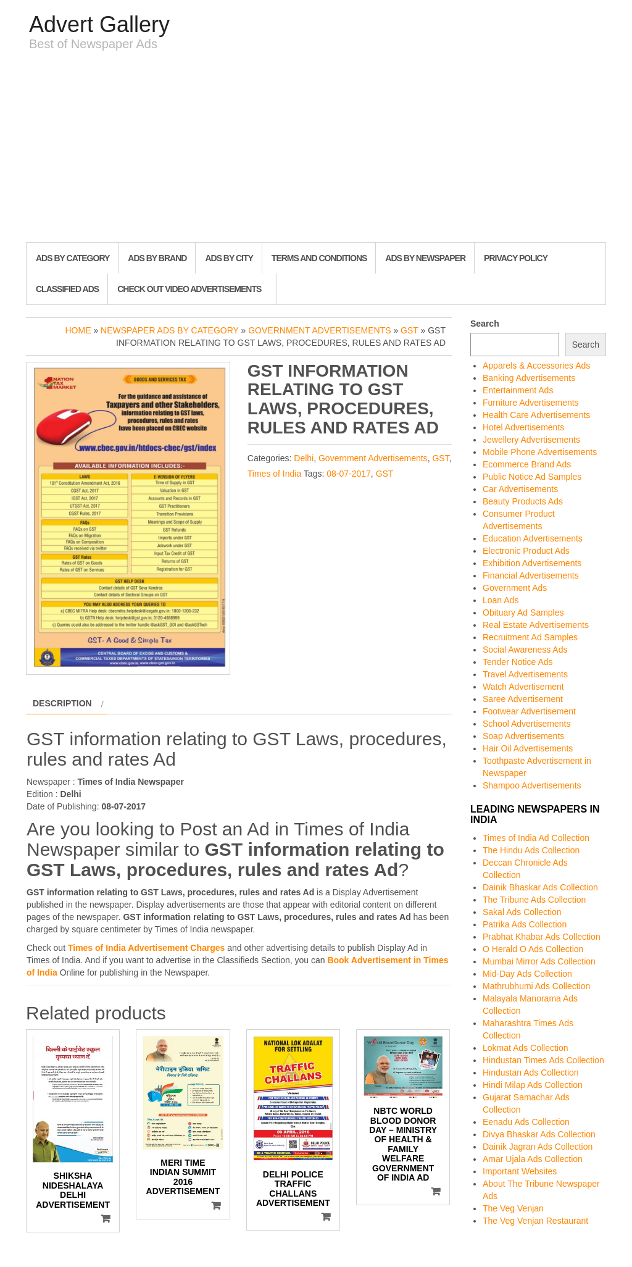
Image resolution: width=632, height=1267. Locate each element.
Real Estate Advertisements (536, 625)
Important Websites (520, 1171)
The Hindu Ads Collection (531, 850)
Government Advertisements (319, 330)
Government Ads (515, 588)
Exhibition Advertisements (532, 563)
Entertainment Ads (518, 390)
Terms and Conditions (319, 258)
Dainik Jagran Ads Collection (537, 1147)
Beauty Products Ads (523, 501)
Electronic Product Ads (526, 551)
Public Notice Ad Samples (532, 477)
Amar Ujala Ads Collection (533, 1159)
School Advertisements (526, 724)
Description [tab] (62, 703)
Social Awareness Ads (525, 649)
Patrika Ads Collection (525, 924)
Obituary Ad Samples (523, 612)
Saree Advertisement (523, 699)
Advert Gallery (99, 24)
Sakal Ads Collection (522, 912)
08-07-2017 (348, 474)
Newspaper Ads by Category (170, 330)
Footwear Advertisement (529, 711)
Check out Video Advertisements (189, 289)
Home (78, 330)
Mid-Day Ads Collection (527, 974)
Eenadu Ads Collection (526, 1122)
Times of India (274, 474)
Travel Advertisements (525, 674)
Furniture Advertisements (531, 403)
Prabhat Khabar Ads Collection (542, 937)
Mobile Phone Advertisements (540, 452)
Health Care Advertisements (536, 415)
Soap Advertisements (523, 736)
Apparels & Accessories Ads (536, 365)
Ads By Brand (157, 258)
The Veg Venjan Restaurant (535, 1221)
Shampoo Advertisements (532, 785)
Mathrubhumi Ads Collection (536, 986)
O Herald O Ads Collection (533, 949)
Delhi (304, 458)
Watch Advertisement (523, 687)
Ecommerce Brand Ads (527, 464)
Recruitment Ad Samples (530, 637)
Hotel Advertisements (523, 427)
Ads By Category (72, 258)
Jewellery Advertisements (531, 440)
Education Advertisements (533, 538)
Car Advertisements (520, 489)
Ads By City (228, 258)
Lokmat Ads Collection (525, 1048)
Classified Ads (67, 289)
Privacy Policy (515, 258)
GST (409, 330)
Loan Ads (500, 600)
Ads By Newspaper (425, 258)
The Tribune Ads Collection (534, 900)
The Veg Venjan (513, 1208)
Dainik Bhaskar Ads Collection (540, 887)
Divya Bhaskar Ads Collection (539, 1134)
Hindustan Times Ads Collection (543, 1060)
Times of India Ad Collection (536, 838)
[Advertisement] (316, 149)
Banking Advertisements (529, 378)
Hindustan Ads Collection (531, 1072)
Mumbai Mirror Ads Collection (539, 961)
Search (484, 323)
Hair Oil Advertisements (528, 748)
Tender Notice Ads (518, 662)
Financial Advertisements (531, 575)
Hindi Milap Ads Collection (533, 1085)
